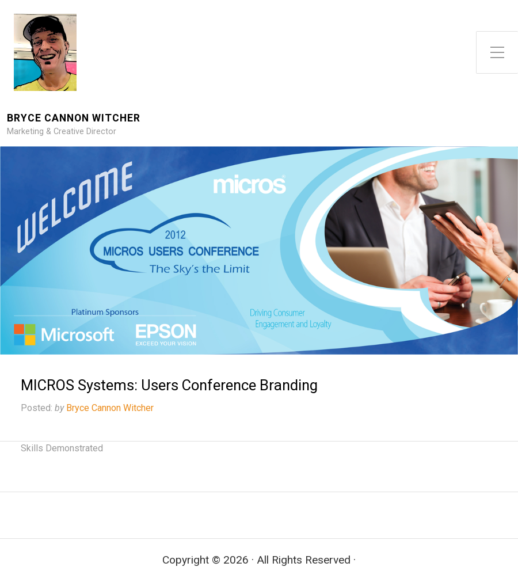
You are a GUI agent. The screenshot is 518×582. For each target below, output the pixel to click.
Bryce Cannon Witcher (73, 118)
